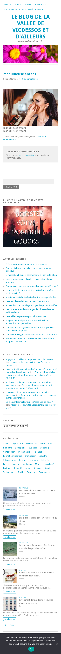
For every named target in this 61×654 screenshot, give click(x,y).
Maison (7, 5)
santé (27, 468)
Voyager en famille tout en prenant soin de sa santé (29, 359)
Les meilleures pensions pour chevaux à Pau (26, 316)
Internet (23, 460)
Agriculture (18, 443)
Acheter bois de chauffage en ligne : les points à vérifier (31, 305)
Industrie (43, 456)
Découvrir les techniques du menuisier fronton (27, 301)
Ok (31, 649)
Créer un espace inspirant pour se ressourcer (27, 264)
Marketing (27, 464)
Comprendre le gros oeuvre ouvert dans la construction (31, 334)
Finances (38, 452)
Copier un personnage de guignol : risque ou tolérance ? (32, 286)
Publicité (18, 468)
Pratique (29, 5)
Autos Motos (10, 10)
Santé (30, 10)
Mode (38, 464)
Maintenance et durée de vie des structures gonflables (31, 297)
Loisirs (22, 10)
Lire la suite (10, 510)
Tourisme (18, 5)
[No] (57, 643)
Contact (39, 10)
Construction (9, 452)
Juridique (34, 460)
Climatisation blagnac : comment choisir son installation (31, 275)
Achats (6, 443)
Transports (44, 472)
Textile (21, 472)
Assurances (31, 443)
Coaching (44, 448)
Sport (47, 468)
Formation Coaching (12, 456)
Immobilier (30, 456)
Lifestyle (45, 460)
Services (37, 468)
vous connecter (26, 155)
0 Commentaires (30, 79)
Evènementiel (24, 452)
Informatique (9, 460)
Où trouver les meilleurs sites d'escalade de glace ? (29, 402)
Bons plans (40, 5)
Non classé (49, 464)
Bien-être (7, 448)
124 (11, 625)
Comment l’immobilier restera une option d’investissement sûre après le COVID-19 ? (30, 375)
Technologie (9, 472)
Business (33, 448)
